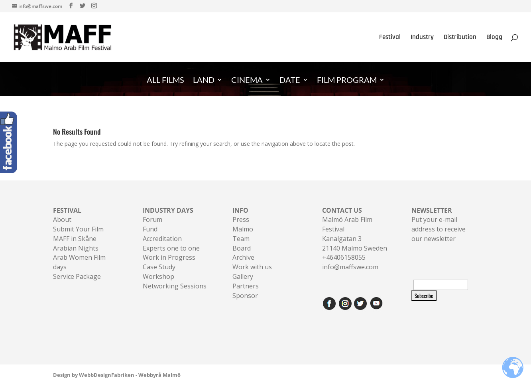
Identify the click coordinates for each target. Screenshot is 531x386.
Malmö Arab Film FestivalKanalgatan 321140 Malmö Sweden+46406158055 (354, 234)
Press (240, 219)
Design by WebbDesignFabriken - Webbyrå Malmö (117, 374)
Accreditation (162, 238)
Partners (245, 286)
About (62, 219)
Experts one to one (171, 248)
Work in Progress (169, 257)
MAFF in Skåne (74, 238)
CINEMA (247, 80)
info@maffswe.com (350, 267)
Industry (422, 37)
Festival (390, 37)
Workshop (158, 276)
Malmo (242, 229)
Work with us (252, 267)
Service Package (77, 276)
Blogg (494, 37)
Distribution (460, 37)
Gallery (242, 276)
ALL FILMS (165, 80)
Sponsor (245, 295)
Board (241, 248)
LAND (203, 80)
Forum (152, 219)
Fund (150, 229)
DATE (289, 80)
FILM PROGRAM (347, 80)
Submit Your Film (78, 229)
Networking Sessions (174, 286)
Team (241, 238)
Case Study (159, 267)
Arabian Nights (75, 248)
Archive (243, 257)
